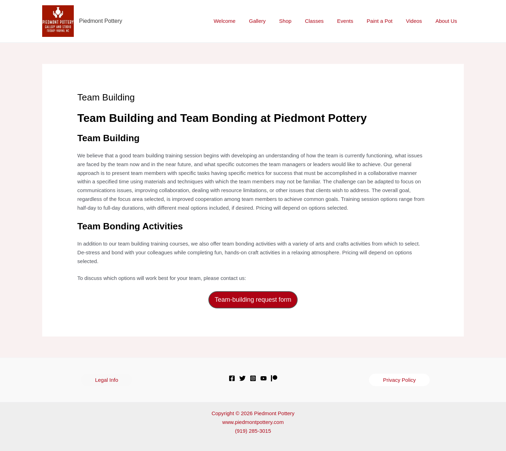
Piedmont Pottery (100, 21)
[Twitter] (242, 378)
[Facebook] (232, 378)
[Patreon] (274, 378)
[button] (106, 380)
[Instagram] (253, 378)
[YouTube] (263, 378)
